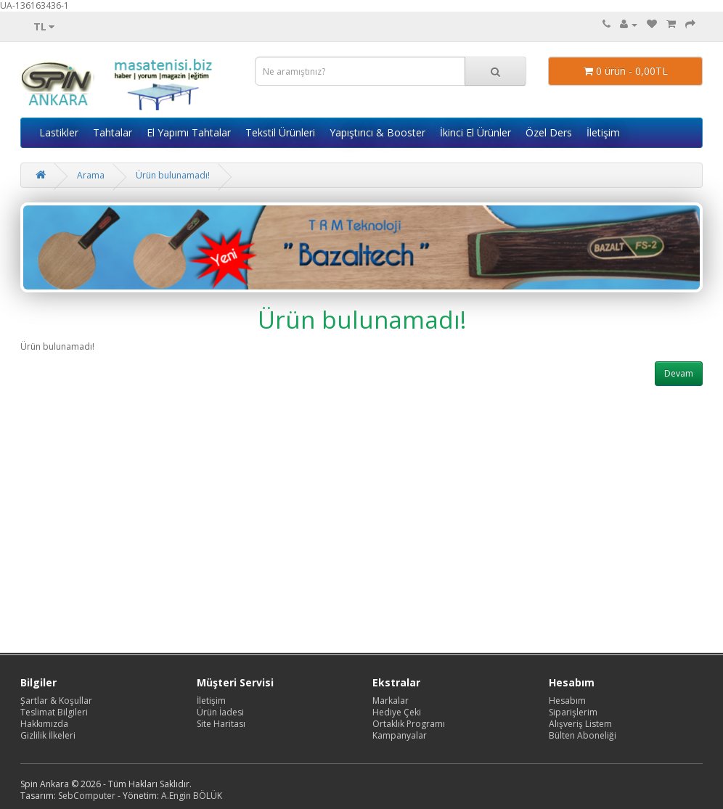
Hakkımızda (44, 724)
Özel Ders (549, 132)
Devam (678, 373)
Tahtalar (112, 132)
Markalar (390, 700)
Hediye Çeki (396, 712)
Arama (91, 175)
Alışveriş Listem (580, 724)
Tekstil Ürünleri (280, 132)
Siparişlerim (573, 712)
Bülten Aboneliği (582, 735)
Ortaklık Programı (408, 724)
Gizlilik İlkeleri (47, 735)
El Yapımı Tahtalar (189, 132)
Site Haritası (221, 724)
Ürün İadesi (220, 712)
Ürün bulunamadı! (173, 175)
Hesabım (567, 700)
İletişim (603, 132)
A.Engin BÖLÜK (191, 795)
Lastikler (58, 132)
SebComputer (86, 795)
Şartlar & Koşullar (56, 700)
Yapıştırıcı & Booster (377, 132)
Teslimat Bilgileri (54, 712)
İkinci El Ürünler (475, 132)
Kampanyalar (399, 735)
